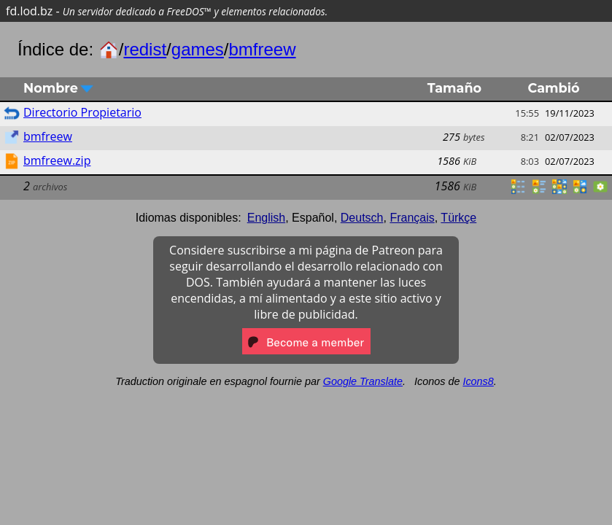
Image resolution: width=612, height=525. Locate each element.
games (197, 49)
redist (144, 49)
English (266, 217)
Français (412, 217)
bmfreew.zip (56, 160)
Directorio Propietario (82, 112)
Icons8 (477, 381)
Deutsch (362, 217)
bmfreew (262, 49)
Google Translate (363, 381)
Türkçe (458, 217)
